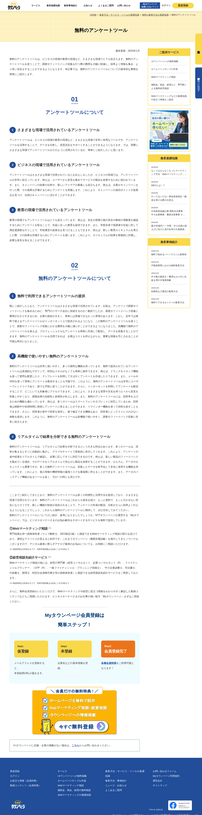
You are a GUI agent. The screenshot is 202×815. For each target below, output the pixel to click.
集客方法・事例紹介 (116, 780)
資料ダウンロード (198, 83)
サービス (35, 5)
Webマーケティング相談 (71, 785)
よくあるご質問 (106, 5)
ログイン (166, 5)
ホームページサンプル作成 (72, 780)
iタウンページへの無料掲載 (72, 776)
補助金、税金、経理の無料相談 (74, 790)
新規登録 (183, 5)
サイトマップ (160, 785)
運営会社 (157, 780)
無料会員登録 (198, 49)
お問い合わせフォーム (164, 771)
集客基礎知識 (53, 5)
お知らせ (87, 5)
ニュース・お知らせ (116, 785)
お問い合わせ (124, 5)
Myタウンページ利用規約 (166, 776)
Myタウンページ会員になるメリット (149, 5)
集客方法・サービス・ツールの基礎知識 (124, 773)
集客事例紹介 (70, 5)
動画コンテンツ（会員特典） (25, 785)
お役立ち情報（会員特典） (24, 780)
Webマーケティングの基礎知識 (74, 795)
